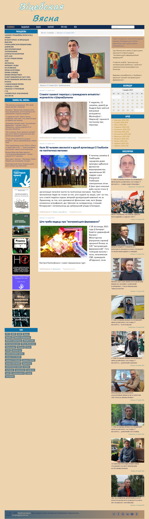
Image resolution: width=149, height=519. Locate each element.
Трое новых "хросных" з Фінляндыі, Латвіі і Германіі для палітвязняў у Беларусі (21, 160)
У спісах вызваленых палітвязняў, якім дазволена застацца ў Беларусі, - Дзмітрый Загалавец (126, 429)
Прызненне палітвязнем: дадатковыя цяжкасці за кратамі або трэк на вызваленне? (126, 395)
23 (128, 107)
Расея (28, 347)
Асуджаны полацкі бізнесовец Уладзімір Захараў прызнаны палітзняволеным (125, 466)
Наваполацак (10, 347)
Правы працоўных (59, 212)
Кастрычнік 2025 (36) (122, 134)
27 (114, 110)
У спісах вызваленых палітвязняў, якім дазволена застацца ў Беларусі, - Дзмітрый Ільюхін (126, 360)
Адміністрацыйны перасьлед (64, 138)
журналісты (27, 363)
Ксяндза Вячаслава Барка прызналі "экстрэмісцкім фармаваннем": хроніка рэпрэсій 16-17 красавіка (19, 154)
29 (123, 110)
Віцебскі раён (29, 340)
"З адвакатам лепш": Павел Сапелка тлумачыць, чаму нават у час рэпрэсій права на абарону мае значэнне (21, 118)
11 (137, 100)
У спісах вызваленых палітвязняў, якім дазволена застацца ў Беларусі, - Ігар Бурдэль (126, 322)
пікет (8, 373)
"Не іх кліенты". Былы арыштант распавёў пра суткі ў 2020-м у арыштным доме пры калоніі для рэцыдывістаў (20, 134)
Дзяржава (56, 269)
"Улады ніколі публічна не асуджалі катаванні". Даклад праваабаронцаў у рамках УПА (21, 140)
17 (132, 104)
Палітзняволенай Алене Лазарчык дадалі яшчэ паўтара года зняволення (20, 165)
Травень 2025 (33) (121, 146)
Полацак (21, 347)
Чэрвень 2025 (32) (121, 143)
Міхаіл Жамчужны (28, 344)
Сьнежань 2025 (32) (122, 129)
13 (114, 104)
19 (142, 104)
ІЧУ (7, 334)
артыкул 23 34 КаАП (13, 360)
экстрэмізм (10, 376)
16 (128, 104)
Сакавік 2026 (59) (121, 122)
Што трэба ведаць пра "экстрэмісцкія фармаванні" (69, 221)
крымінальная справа (13, 367)
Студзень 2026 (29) (121, 127)
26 (142, 107)
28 (118, 110)
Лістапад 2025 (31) (121, 132)
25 (137, 107)
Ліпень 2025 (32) (120, 141)
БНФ (13, 334)
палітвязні (9, 370)
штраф (28, 373)
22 (123, 107)
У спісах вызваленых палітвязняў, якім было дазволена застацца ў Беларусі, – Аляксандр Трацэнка (126, 182)
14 (118, 104)
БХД (19, 334)
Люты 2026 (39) (120, 125)
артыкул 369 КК (28, 360)
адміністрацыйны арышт (14, 354)
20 (114, 107)
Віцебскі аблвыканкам (22, 337)
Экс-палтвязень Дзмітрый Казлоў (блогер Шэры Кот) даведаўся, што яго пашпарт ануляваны (126, 500)
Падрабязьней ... (85, 138)
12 (142, 100)
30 (128, 110)
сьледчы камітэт (18, 373)
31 (132, 110)
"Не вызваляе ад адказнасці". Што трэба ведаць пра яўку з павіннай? (19, 106)
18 (137, 104)
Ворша (26, 334)
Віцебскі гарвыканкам (13, 340)
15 (123, 104)
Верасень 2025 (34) (121, 136)
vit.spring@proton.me (20, 515)
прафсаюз (30, 370)
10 (132, 100)
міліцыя (26, 367)
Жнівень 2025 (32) (121, 139)
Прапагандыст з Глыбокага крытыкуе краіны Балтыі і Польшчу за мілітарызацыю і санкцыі (127, 249)
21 (118, 107)
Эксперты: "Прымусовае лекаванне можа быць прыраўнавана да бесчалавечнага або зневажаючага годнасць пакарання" (20, 111)
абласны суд (16, 350)
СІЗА (8, 350)
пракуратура (20, 370)
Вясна (45, 18)
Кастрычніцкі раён (12, 344)
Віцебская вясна (24, 513)
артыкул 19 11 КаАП (13, 357)
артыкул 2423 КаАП (13, 363)
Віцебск (9, 337)
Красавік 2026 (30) (121, 120)
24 (132, 107)
